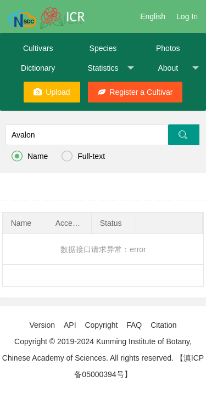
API (70, 325)
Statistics (110, 68)
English (152, 16)
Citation (163, 325)
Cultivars (38, 48)
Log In (187, 16)
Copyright (101, 325)
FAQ (134, 325)
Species (103, 48)
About (178, 68)
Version (42, 325)
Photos (168, 48)
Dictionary (38, 68)
